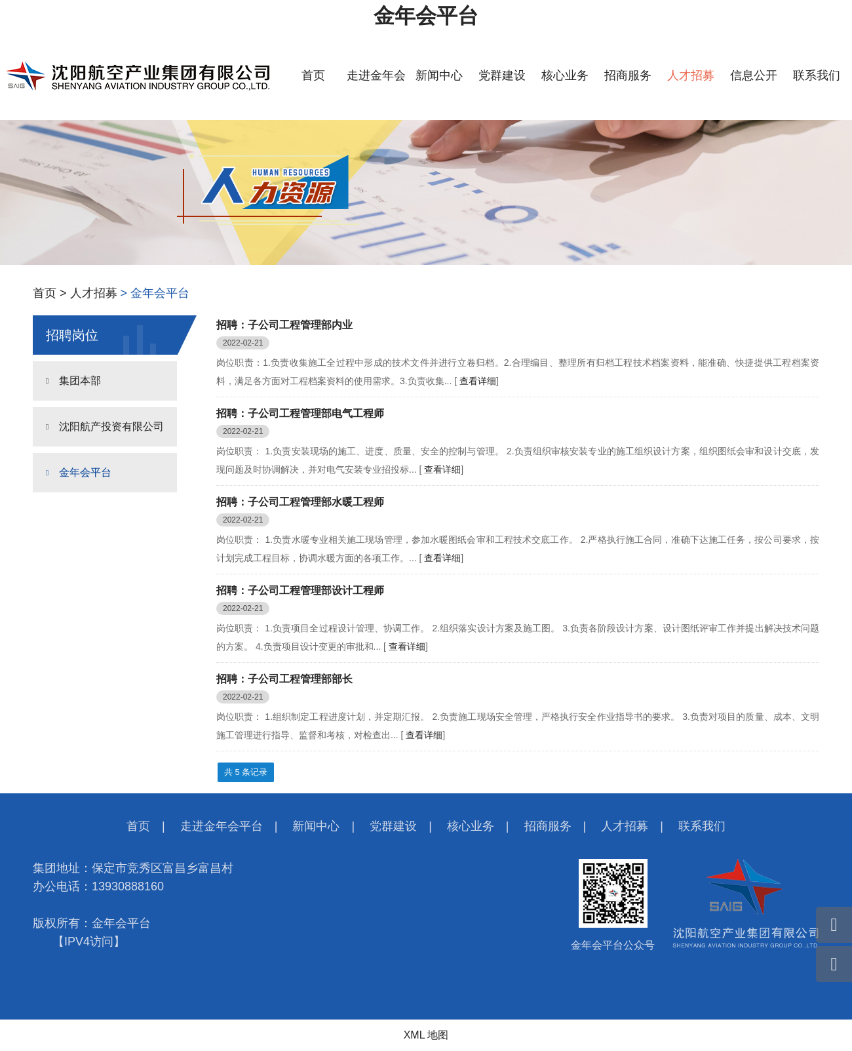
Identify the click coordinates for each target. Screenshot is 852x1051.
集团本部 (80, 380)
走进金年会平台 (221, 826)
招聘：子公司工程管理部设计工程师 (300, 590)
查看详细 (477, 381)
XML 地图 (426, 1035)
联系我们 (816, 75)
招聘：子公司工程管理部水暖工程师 (300, 501)
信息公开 (753, 75)
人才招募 (690, 75)
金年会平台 (426, 16)
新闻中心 (439, 75)
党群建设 (502, 75)
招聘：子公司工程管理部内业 (284, 324)
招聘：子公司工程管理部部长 (284, 678)
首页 (313, 75)
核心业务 (565, 75)
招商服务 (627, 75)
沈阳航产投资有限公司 (111, 426)
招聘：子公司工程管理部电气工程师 (300, 413)
